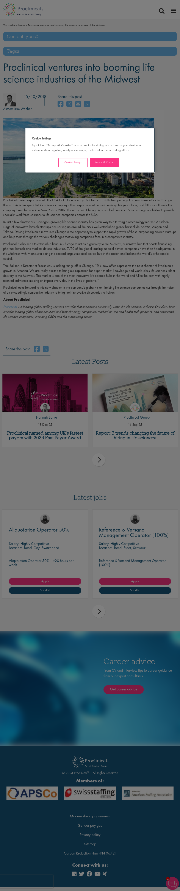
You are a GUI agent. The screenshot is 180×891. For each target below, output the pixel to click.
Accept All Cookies (104, 162)
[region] (90, 150)
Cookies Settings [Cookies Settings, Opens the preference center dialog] (72, 162)
